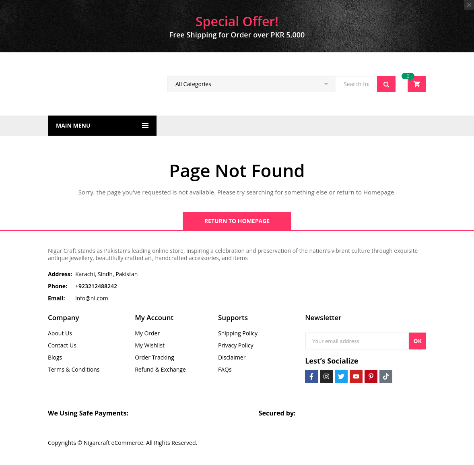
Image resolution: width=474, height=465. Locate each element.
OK (418, 341)
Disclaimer (231, 357)
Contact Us (62, 345)
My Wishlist (150, 345)
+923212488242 (96, 286)
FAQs (225, 369)
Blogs (55, 357)
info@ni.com (91, 298)
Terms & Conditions (74, 369)
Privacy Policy (235, 345)
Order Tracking (154, 357)
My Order (147, 333)
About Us (60, 333)
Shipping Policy (238, 333)
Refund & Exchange (160, 369)
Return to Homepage (237, 221)
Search (386, 84)
